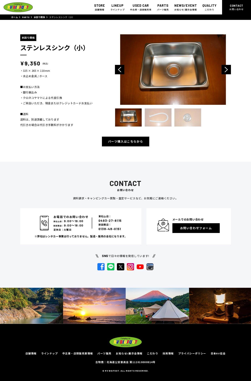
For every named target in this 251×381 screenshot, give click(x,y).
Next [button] (226, 69)
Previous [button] (119, 69)
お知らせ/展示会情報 (129, 353)
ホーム (14, 17)
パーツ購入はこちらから (125, 141)
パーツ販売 (104, 353)
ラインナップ (49, 353)
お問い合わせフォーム (196, 228)
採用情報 (168, 353)
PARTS (26, 17)
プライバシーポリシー (192, 353)
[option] (173, 69)
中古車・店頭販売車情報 (77, 353)
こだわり (152, 353)
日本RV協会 (218, 353)
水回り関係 (39, 17)
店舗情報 (31, 353)
